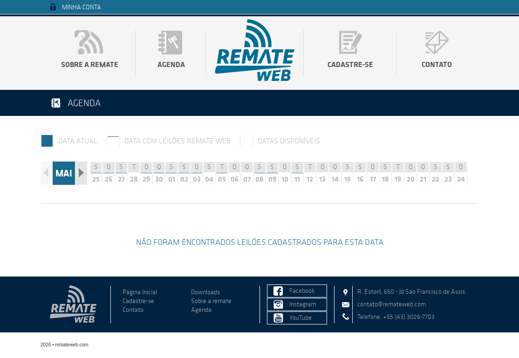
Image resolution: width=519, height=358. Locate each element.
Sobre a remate (89, 64)
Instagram (302, 304)
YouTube (300, 318)
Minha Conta (81, 7)
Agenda (171, 64)
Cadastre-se (350, 64)
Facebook (302, 291)
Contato (437, 64)
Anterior (46, 173)
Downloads (205, 292)
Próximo (81, 173)
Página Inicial (140, 292)
